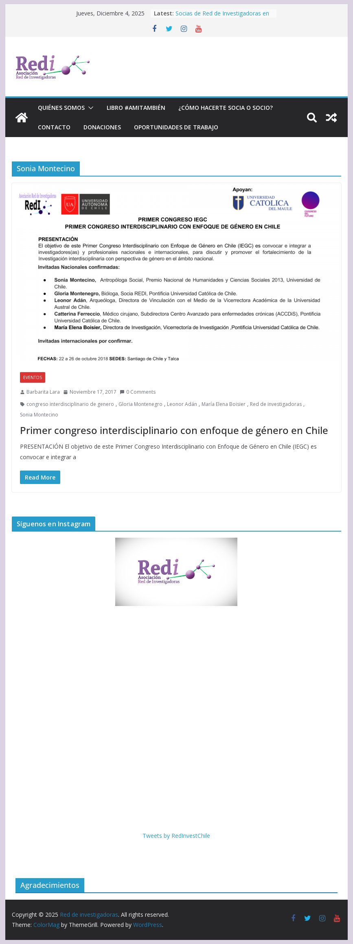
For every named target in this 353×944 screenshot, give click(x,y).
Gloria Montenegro (140, 404)
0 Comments (138, 391)
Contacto (54, 127)
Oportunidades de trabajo (176, 127)
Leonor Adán (182, 404)
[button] (89, 107)
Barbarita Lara (43, 391)
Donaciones (102, 127)
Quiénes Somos (61, 107)
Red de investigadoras (276, 404)
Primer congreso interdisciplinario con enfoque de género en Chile (174, 430)
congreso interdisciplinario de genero (70, 404)
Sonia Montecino (39, 414)
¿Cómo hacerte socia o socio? (225, 107)
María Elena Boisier (224, 404)
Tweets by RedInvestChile (176, 835)
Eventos (32, 377)
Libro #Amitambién (136, 107)
